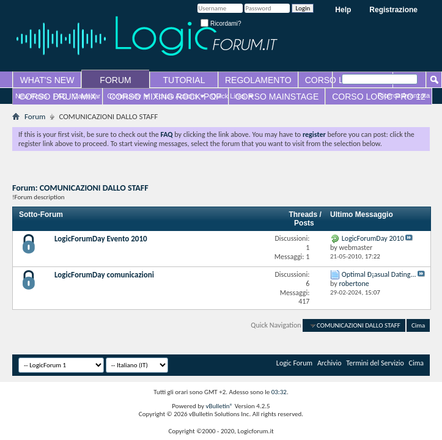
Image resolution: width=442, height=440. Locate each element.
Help (343, 10)
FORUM (115, 80)
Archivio (329, 363)
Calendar (87, 96)
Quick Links (228, 96)
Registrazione (393, 10)
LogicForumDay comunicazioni (104, 274)
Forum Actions (176, 96)
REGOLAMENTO (258, 80)
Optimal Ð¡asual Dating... (379, 274)
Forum (34, 116)
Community (124, 96)
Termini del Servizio (375, 363)
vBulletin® (219, 406)
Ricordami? (221, 23)
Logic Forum (294, 363)
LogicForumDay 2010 (373, 238)
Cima (418, 325)
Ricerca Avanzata (404, 95)
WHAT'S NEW (47, 80)
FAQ (60, 96)
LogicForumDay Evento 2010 (100, 238)
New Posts (31, 96)
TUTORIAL (184, 80)
